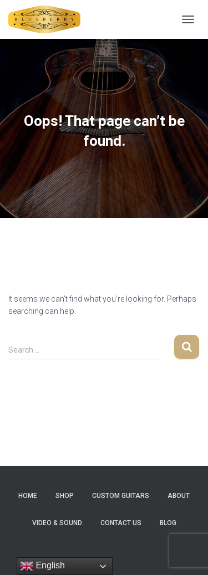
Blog (168, 523)
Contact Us (120, 523)
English (42, 566)
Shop (64, 496)
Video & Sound (57, 523)
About (179, 496)
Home (27, 496)
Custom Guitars (120, 496)
